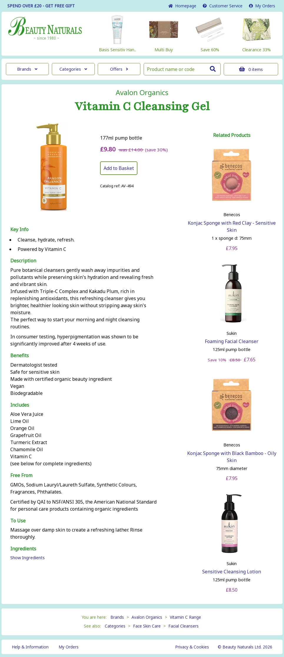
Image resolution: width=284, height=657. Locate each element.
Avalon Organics (142, 92)
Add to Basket (119, 168)
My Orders (262, 6)
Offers (119, 69)
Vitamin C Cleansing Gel (142, 107)
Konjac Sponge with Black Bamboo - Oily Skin (231, 457)
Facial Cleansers (183, 626)
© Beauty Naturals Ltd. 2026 (245, 647)
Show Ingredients (27, 557)
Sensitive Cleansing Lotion (231, 571)
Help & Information (30, 647)
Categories (73, 69)
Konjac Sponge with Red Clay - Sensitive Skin (232, 226)
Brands (27, 69)
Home (182, 6)
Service (223, 6)
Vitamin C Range (185, 617)
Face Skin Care (147, 626)
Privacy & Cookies (192, 647)
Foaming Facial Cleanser (231, 341)
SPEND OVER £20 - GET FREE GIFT (41, 6)
